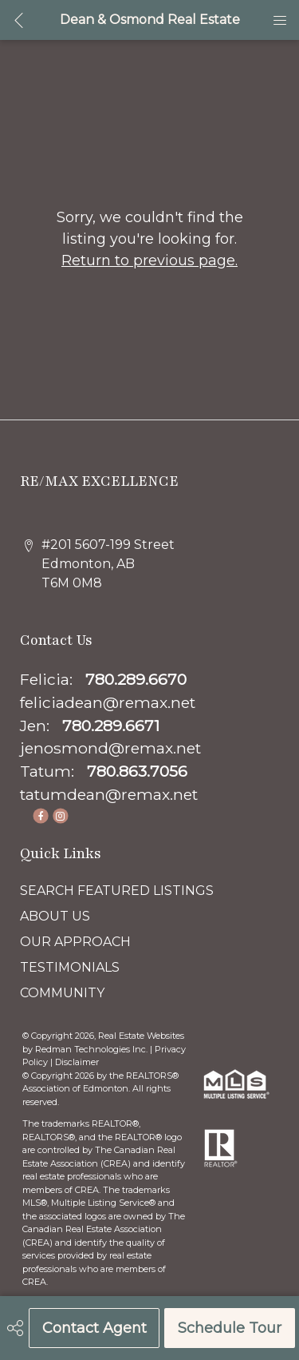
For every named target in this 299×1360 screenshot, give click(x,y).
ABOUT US (55, 916)
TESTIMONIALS (70, 967)
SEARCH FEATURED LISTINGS (117, 890)
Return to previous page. (149, 260)
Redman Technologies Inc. (92, 1049)
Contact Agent (94, 1328)
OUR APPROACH (75, 941)
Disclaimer (77, 1062)
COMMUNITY (62, 992)
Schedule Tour (229, 1328)
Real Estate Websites (141, 1035)
